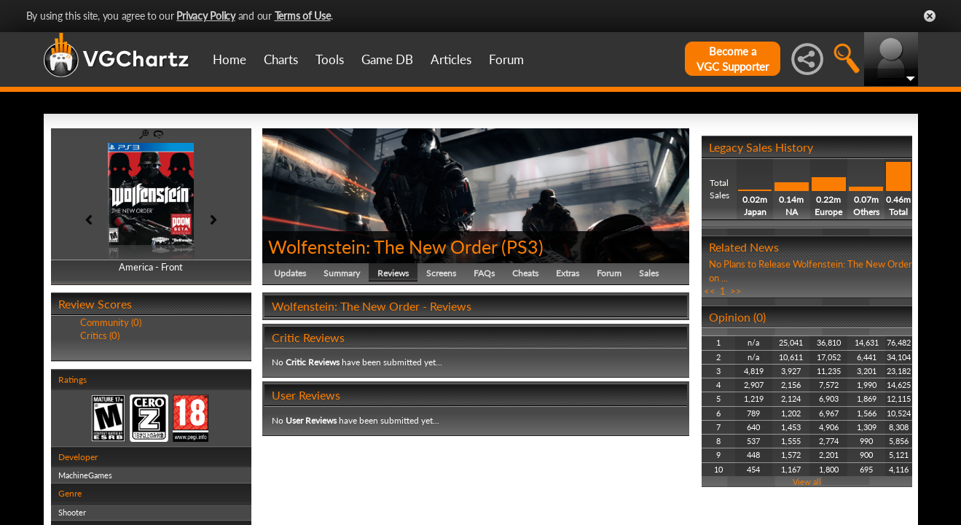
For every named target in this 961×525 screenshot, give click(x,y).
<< (710, 291)
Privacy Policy (205, 15)
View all (807, 481)
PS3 (522, 246)
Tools (329, 59)
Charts (281, 59)
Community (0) (110, 322)
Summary (341, 273)
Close (929, 16)
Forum (506, 59)
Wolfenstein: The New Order (382, 246)
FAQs (484, 273)
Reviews (393, 273)
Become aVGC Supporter (733, 58)
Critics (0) (99, 335)
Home (229, 59)
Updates (290, 273)
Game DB (387, 59)
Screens (441, 273)
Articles (451, 59)
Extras (567, 273)
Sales (649, 273)
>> (736, 291)
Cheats (525, 273)
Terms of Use (303, 15)
